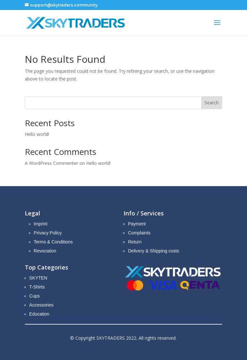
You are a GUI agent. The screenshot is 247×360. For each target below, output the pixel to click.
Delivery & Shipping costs (153, 250)
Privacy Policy (48, 232)
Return (135, 241)
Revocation (45, 250)
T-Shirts (37, 286)
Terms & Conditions (53, 241)
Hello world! (37, 134)
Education (39, 314)
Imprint (41, 223)
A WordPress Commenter (51, 163)
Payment (137, 223)
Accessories (41, 305)
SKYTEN (38, 277)
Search (212, 102)
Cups (34, 295)
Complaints (139, 232)
